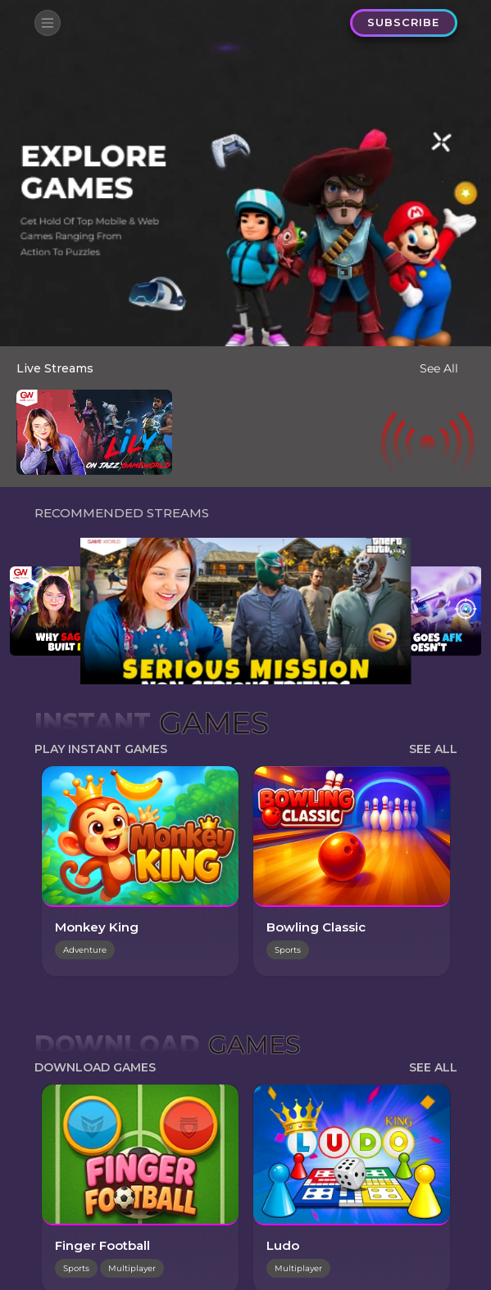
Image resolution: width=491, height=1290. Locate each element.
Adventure (85, 950)
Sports (288, 950)
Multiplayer (132, 1268)
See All (439, 368)
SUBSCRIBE (404, 22)
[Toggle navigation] (47, 23)
